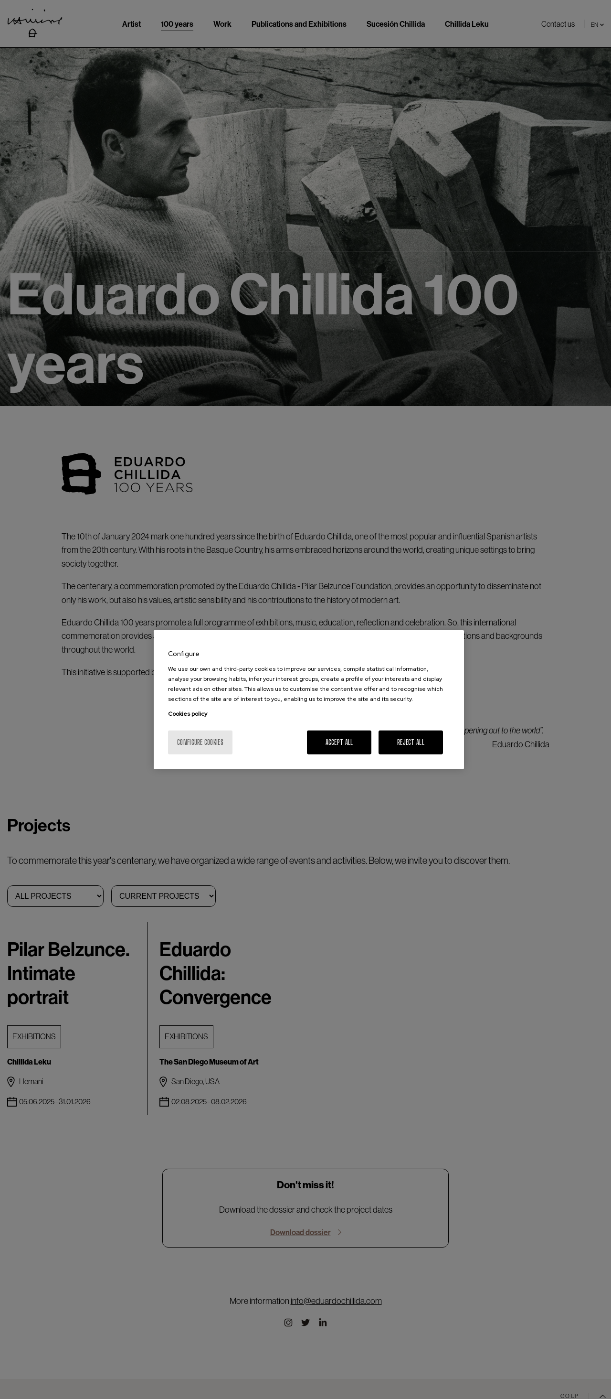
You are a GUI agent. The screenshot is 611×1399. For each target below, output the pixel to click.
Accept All (339, 742)
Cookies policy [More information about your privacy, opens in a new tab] (187, 713)
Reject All (410, 742)
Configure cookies (200, 742)
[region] (309, 699)
